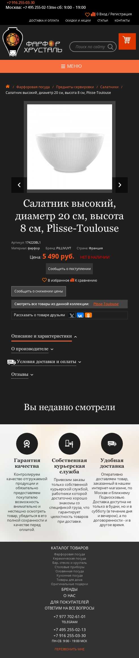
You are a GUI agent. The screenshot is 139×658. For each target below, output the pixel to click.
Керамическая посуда (69, 558)
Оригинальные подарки (69, 584)
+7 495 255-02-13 (37, 7)
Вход (103, 14)
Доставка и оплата (44, 20)
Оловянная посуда (69, 571)
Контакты (122, 20)
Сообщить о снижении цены (38, 291)
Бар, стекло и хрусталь (69, 562)
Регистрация (121, 14)
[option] (69, 147)
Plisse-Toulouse (106, 303)
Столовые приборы (69, 567)
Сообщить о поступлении (69, 268)
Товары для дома (69, 579)
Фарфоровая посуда (33, 87)
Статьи (102, 20)
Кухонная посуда (70, 575)
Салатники (109, 87)
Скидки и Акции (78, 20)
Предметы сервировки (75, 87)
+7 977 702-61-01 (70, 616)
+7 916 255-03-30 (21, 2)
